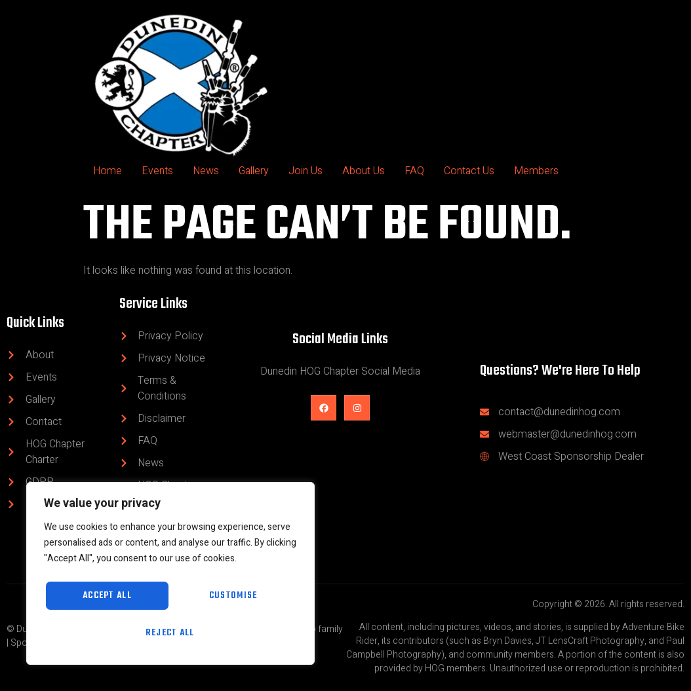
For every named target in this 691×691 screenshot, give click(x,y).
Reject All (231, 594)
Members (536, 171)
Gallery (254, 171)
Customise (104, 594)
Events (157, 171)
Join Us (305, 171)
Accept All (171, 632)
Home (107, 171)
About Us (363, 171)
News (206, 171)
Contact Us (469, 171)
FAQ (414, 171)
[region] (170, 572)
